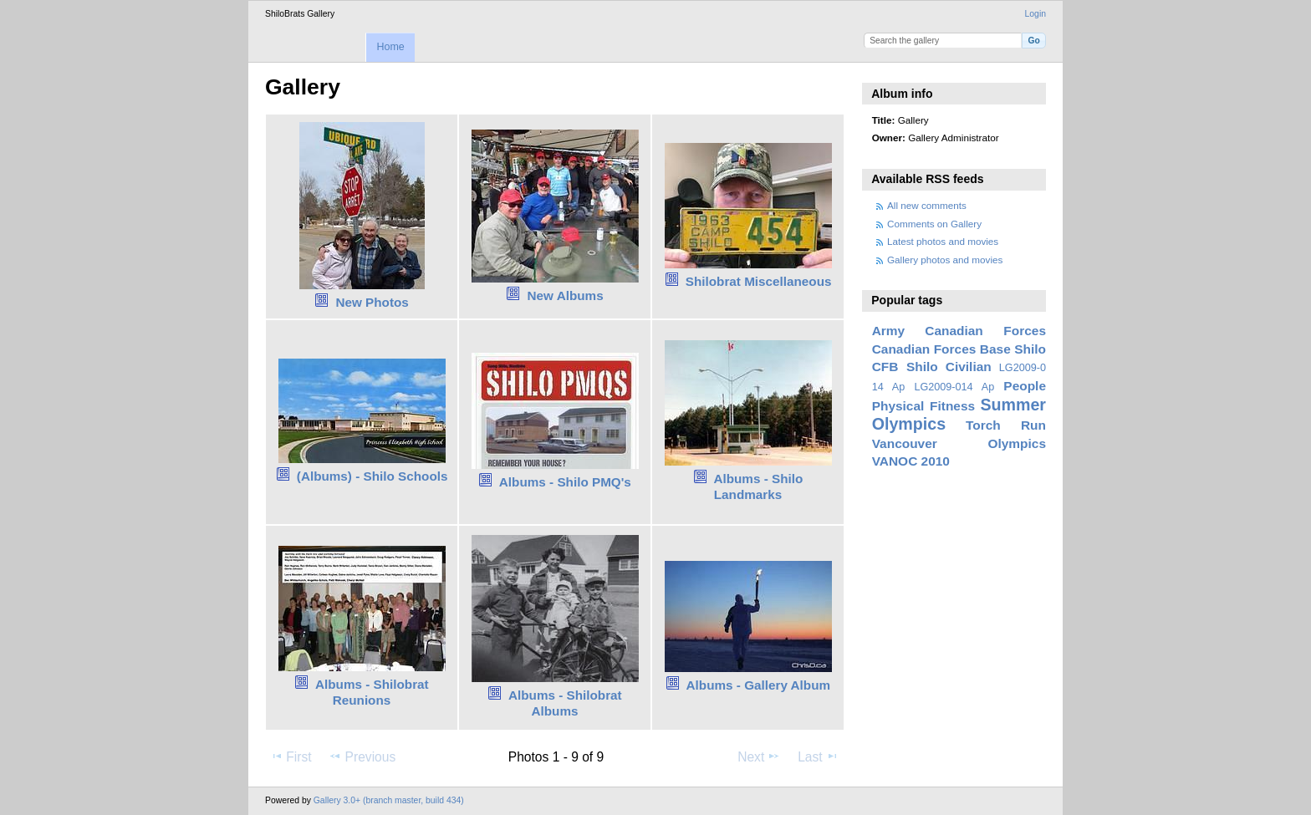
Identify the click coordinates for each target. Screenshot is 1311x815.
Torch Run (1006, 425)
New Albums (566, 295)
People (1024, 386)
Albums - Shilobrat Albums (565, 703)
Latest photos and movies (942, 241)
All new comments (927, 205)
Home (390, 47)
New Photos (371, 302)
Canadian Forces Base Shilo (959, 349)
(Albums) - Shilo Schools (372, 476)
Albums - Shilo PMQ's (565, 482)
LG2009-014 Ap (954, 387)
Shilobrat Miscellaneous (759, 281)
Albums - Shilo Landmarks (758, 486)
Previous (362, 756)
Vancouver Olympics (959, 443)
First (290, 756)
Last (818, 756)
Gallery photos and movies (944, 259)
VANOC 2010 (911, 461)
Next (758, 756)
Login (1035, 13)
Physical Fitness (923, 406)
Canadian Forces (985, 330)
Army (888, 330)
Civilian (969, 366)
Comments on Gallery (934, 223)
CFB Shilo (905, 366)
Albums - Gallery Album (758, 685)
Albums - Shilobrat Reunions (372, 692)
